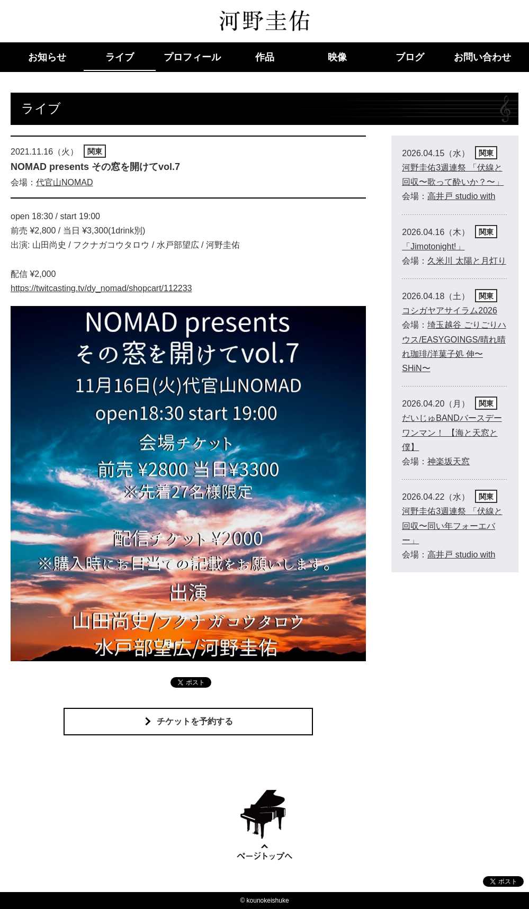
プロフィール (192, 57)
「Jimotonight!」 (433, 246)
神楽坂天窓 (448, 461)
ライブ (119, 57)
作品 (264, 57)
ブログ (410, 57)
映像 (337, 57)
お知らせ (47, 57)
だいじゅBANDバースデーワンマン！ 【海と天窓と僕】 (451, 432)
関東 (94, 151)
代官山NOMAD (64, 182)
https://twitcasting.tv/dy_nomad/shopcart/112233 (101, 288)
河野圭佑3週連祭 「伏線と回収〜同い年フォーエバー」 (452, 525)
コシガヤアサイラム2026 (449, 310)
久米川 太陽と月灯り (466, 260)
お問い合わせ (482, 57)
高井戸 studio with (461, 196)
